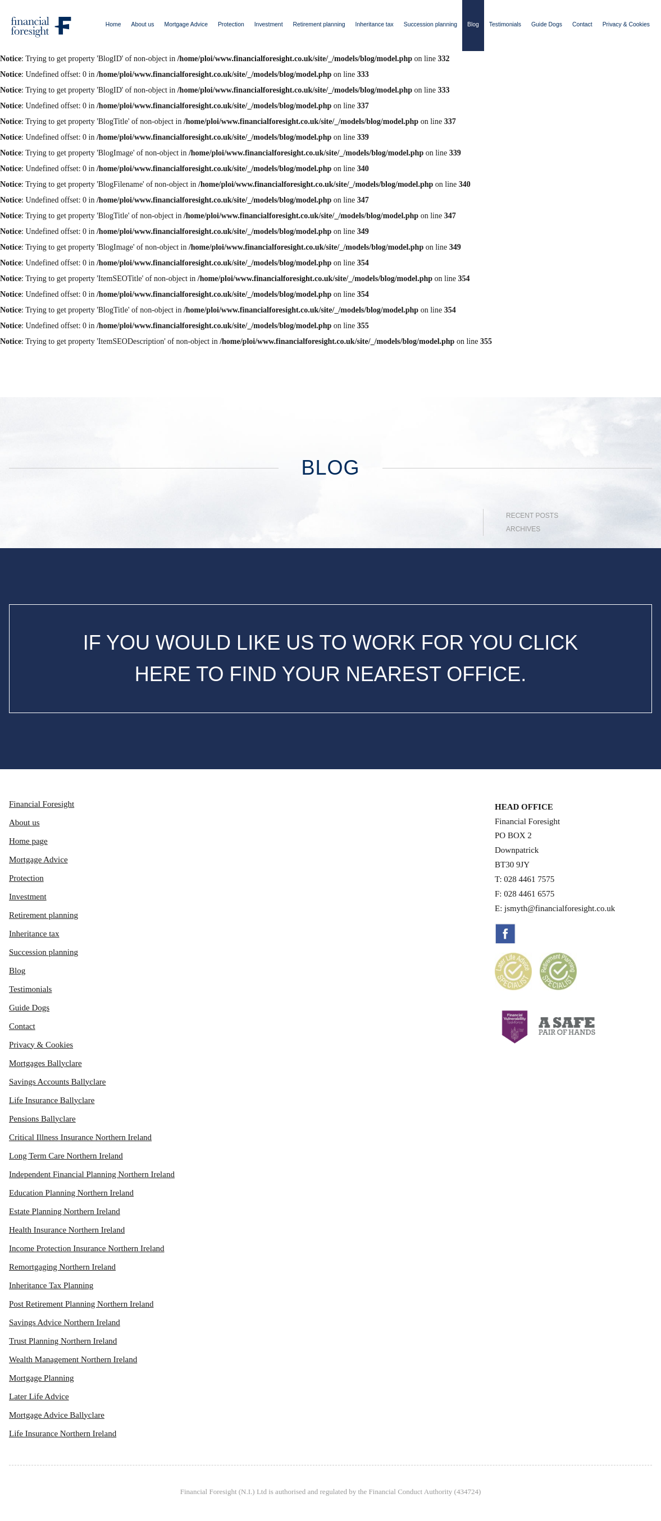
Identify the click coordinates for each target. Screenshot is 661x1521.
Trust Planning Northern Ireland (63, 1340)
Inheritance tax (374, 24)
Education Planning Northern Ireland (71, 1192)
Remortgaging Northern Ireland (62, 1266)
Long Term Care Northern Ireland (66, 1155)
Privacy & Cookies (626, 24)
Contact (582, 24)
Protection (231, 24)
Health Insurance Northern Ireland (67, 1229)
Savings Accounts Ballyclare (57, 1081)
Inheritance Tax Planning (51, 1285)
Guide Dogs (546, 24)
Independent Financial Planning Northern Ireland (92, 1174)
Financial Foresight (41, 803)
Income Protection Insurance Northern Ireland (87, 1248)
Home (113, 24)
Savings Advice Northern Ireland (64, 1322)
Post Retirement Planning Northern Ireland (81, 1303)
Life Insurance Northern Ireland (62, 1433)
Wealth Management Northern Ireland (73, 1359)
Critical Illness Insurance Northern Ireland (80, 1137)
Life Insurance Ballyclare (51, 1100)
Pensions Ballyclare (42, 1118)
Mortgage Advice (186, 24)
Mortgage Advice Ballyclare (56, 1414)
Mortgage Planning (41, 1377)
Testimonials (505, 24)
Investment (268, 24)
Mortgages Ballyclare (45, 1063)
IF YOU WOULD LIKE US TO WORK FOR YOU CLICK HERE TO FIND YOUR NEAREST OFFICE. (330, 658)
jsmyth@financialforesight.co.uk (559, 908)
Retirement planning (319, 24)
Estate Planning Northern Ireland (64, 1211)
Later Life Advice (39, 1396)
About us (142, 24)
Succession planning (430, 24)
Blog (473, 24)
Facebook (505, 933)
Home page (28, 841)
